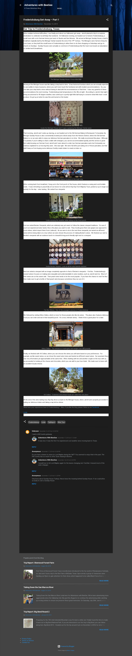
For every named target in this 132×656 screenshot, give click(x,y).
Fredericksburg (34, 422)
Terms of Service (28, 641)
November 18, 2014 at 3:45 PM (67, 460)
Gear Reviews (84, 8)
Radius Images (70, 650)
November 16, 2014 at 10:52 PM (49, 431)
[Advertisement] (66, 533)
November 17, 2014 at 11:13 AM (67, 438)
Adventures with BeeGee (38, 5)
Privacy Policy (26, 639)
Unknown (35, 431)
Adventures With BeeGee (47, 438)
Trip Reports (99, 8)
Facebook (95, 407)
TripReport (51, 422)
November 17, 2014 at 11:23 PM (51, 475)
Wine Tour (61, 422)
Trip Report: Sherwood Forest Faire (39, 563)
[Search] (111, 6)
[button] (107, 20)
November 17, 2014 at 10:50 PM (51, 451)
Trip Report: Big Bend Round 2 (36, 612)
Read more (104, 581)
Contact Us (26, 642)
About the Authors (65, 8)
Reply (34, 447)
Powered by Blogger (66, 646)
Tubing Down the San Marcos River (39, 587)
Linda (25, 412)
